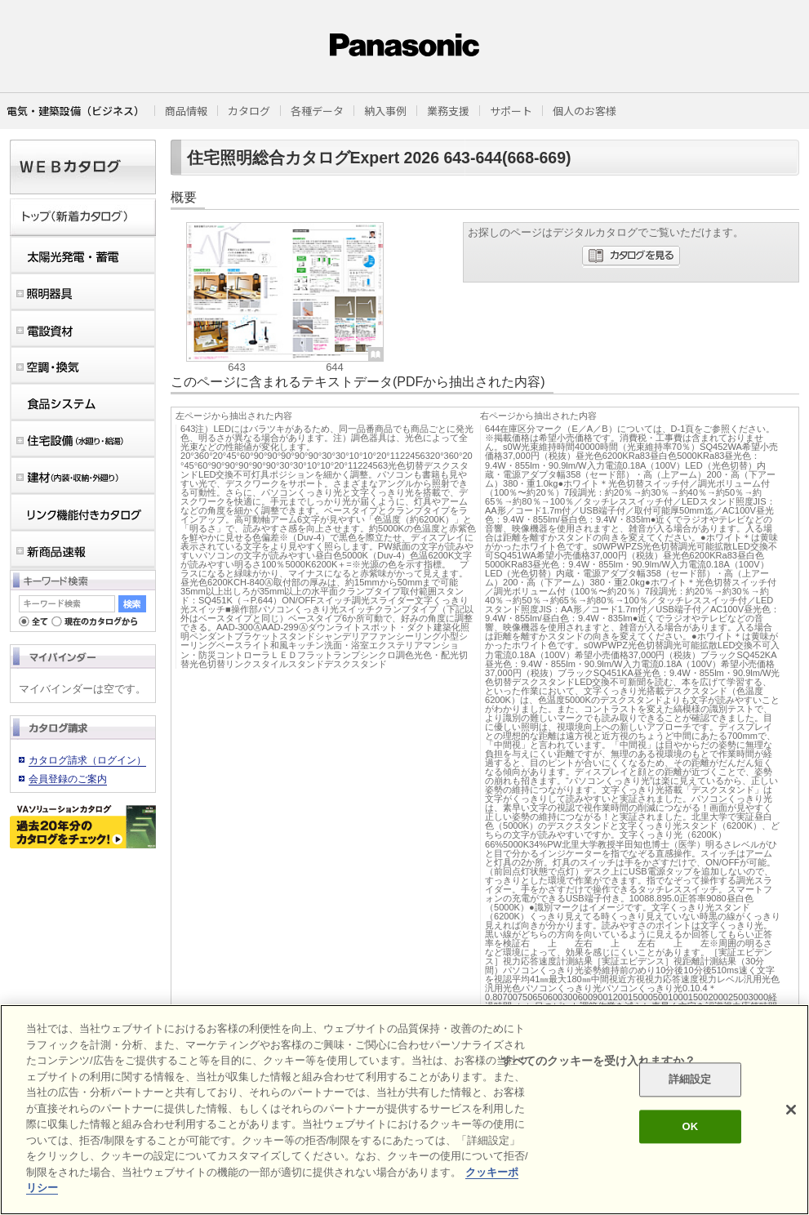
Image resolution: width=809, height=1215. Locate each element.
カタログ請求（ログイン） (87, 760)
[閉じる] (791, 1110)
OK (690, 1126)
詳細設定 (690, 1080)
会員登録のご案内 (68, 779)
